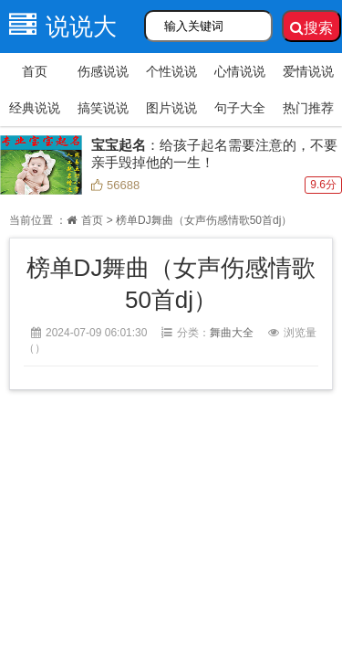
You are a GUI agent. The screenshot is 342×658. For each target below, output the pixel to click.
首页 (34, 71)
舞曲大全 (232, 332)
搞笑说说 (103, 108)
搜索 (311, 28)
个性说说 (171, 71)
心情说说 (239, 71)
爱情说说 (308, 71)
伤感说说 (103, 71)
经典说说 (34, 108)
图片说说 (171, 108)
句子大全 (239, 108)
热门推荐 (308, 108)
